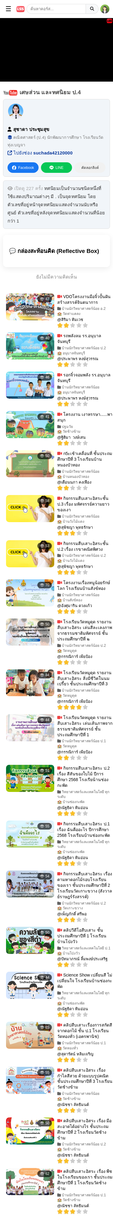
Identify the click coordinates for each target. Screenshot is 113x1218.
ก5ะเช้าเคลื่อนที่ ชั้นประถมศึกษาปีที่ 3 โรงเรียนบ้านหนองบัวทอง (84, 459)
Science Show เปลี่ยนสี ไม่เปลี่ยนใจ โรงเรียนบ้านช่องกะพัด (84, 981)
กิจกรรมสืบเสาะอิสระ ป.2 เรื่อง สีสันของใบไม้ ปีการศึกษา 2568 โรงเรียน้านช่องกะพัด (83, 777)
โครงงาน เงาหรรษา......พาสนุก (84, 417)
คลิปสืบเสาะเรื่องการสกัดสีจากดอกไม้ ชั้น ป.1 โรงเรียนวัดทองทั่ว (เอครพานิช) (84, 1031)
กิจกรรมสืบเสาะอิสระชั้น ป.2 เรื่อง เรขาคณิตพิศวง (82, 546)
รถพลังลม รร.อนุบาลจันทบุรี (79, 338)
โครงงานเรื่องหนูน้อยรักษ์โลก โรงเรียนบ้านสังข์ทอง (83, 585)
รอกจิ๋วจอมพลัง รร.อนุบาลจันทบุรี (84, 377)
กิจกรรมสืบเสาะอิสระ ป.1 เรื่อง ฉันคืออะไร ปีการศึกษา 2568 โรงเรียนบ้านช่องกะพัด (83, 829)
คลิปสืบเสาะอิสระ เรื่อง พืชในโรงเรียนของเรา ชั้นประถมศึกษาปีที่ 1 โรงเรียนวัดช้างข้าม (84, 1180)
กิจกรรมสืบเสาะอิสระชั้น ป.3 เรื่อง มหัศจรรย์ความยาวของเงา (83, 504)
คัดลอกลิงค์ (90, 168)
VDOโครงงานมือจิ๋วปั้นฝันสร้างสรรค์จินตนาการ (84, 299)
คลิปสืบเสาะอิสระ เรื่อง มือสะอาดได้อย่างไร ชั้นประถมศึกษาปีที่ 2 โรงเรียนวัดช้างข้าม (84, 1129)
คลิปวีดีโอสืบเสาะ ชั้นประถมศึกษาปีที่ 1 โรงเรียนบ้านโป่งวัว (82, 936)
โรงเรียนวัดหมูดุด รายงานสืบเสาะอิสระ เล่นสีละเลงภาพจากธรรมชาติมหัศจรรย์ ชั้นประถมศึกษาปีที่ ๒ (84, 630)
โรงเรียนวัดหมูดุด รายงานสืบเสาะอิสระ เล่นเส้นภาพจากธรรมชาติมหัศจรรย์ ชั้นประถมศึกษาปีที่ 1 (84, 726)
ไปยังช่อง (40, 152)
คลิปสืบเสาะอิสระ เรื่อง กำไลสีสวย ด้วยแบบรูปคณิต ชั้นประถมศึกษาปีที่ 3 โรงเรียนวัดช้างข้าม (85, 1079)
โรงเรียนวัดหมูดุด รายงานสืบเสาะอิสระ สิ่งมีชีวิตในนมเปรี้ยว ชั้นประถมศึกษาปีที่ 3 (84, 678)
